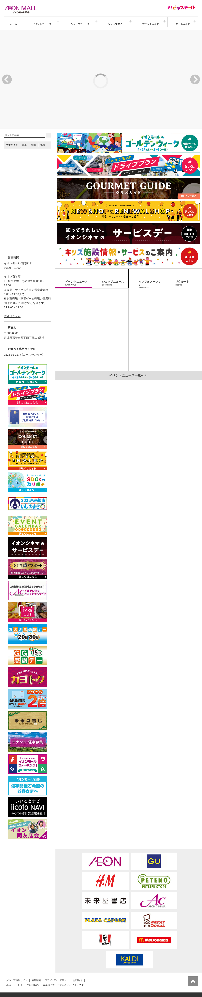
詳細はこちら (12, 296)
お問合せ (77, 960)
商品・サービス (14, 965)
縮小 (24, 125)
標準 (33, 125)
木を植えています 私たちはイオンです (63, 965)
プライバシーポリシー (57, 960)
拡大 (42, 125)
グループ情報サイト (16, 960)
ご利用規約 (33, 965)
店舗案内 (36, 960)
